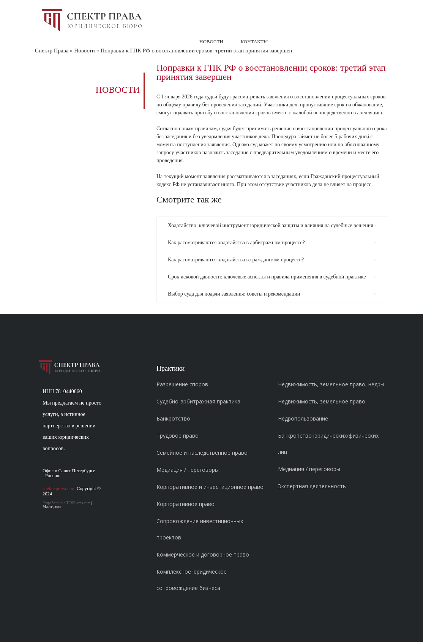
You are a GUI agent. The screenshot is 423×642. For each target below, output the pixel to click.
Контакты (254, 41)
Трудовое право (177, 435)
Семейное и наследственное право (202, 452)
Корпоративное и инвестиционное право (210, 486)
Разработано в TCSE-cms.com (66, 503)
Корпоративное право (185, 504)
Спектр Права (51, 50)
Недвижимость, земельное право (321, 401)
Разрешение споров (182, 384)
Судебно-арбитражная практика (198, 401)
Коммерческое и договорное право (202, 554)
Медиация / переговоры (187, 469)
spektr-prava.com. (60, 488)
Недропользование (303, 418)
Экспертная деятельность (312, 486)
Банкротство (173, 418)
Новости (211, 41)
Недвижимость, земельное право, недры (331, 384)
